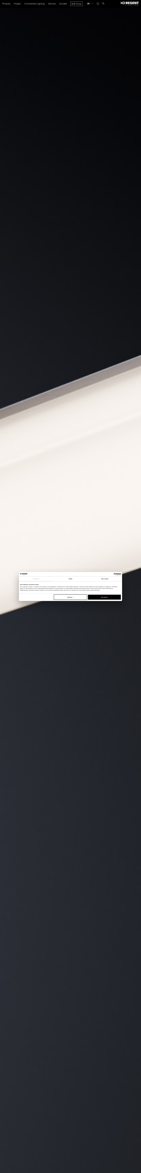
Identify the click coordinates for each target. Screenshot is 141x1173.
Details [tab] (70, 578)
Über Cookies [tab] (104, 578)
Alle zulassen (104, 597)
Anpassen (70, 597)
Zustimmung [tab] (36, 578)
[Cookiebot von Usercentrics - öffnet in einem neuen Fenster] (111, 574)
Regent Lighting (129, 3)
